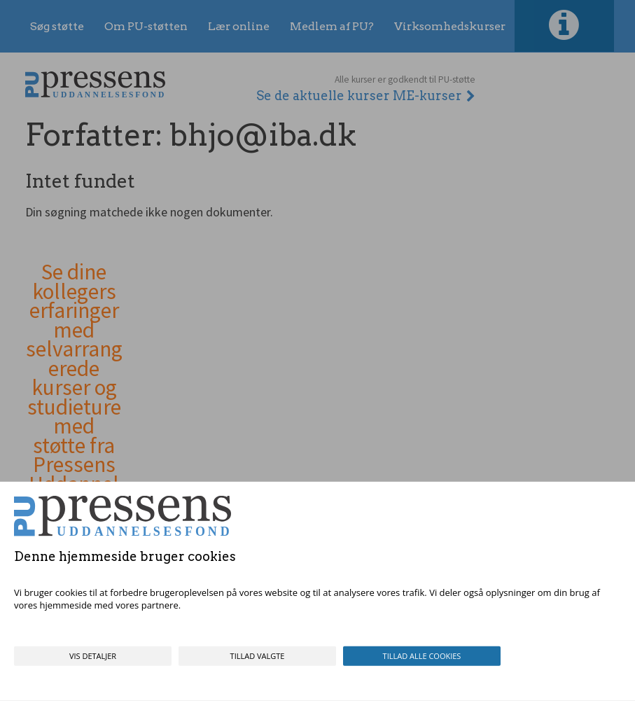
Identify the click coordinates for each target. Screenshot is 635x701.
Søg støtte (57, 26)
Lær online (239, 26)
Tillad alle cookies (422, 656)
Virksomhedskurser (449, 26)
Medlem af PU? (332, 26)
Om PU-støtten (146, 26)
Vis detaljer (92, 656)
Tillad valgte (257, 656)
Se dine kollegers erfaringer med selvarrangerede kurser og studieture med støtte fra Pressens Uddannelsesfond (74, 388)
